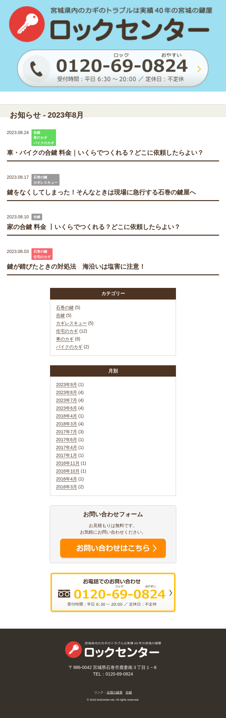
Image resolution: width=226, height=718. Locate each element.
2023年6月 (66, 408)
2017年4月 (66, 447)
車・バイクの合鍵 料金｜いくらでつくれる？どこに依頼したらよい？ (105, 152)
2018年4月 (66, 415)
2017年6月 (66, 439)
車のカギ (40, 137)
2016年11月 (68, 463)
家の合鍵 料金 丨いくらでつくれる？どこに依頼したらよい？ (93, 226)
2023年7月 (66, 400)
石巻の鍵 (40, 177)
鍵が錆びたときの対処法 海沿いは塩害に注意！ (76, 266)
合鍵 (36, 132)
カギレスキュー (45, 182)
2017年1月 (66, 455)
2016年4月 (66, 478)
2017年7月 (66, 431)
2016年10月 (68, 471)
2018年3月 (66, 423)
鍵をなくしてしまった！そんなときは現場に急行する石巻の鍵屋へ (101, 192)
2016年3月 (66, 486)
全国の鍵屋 (114, 692)
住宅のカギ (42, 257)
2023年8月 (66, 392)
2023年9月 (66, 384)
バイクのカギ (43, 143)
